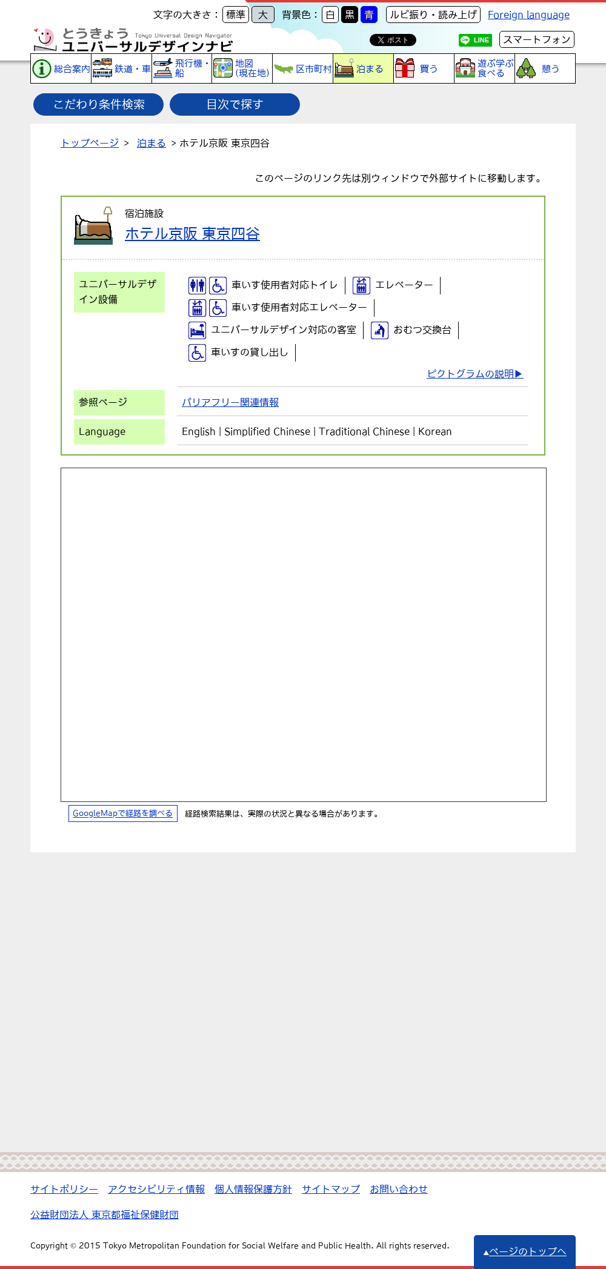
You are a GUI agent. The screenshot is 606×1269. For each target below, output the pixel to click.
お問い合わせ (399, 1189)
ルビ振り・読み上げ (433, 14)
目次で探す (235, 104)
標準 (235, 14)
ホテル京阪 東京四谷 (192, 233)
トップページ (90, 143)
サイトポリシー (64, 1189)
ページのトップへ (525, 1251)
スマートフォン (537, 39)
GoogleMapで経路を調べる (123, 814)
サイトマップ (331, 1189)
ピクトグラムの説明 (470, 374)
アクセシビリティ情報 (156, 1189)
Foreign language (529, 14)
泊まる (151, 143)
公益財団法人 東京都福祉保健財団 (104, 1214)
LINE (481, 40)
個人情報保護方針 (253, 1189)
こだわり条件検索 (99, 104)
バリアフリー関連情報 (230, 402)
